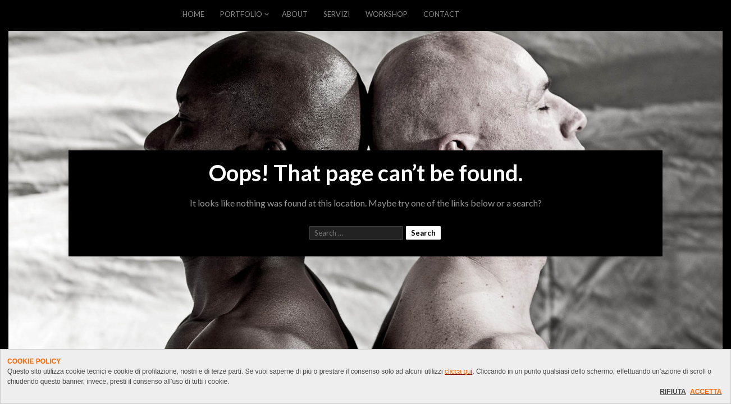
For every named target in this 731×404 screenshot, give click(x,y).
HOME (193, 14)
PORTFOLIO (241, 14)
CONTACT (441, 14)
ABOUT (295, 14)
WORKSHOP (387, 14)
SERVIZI (336, 14)
